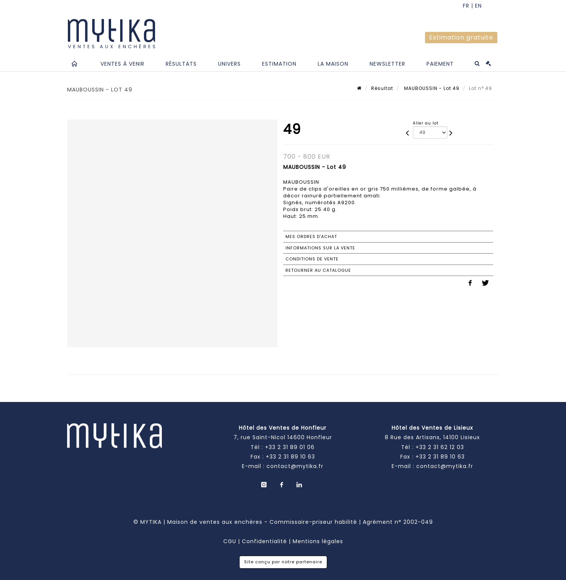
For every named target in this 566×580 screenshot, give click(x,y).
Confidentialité (264, 541)
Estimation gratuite (461, 37)
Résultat (382, 88)
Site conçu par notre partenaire (283, 562)
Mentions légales (318, 541)
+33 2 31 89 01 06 (290, 447)
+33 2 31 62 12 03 (439, 447)
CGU (229, 541)
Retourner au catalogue (318, 270)
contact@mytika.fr (295, 466)
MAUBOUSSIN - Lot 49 (431, 88)
